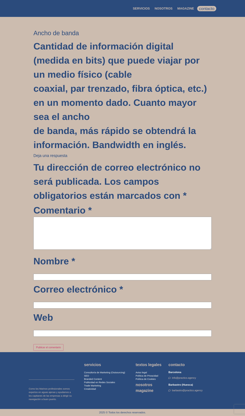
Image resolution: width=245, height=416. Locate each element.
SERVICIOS (141, 8)
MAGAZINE (185, 8)
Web (43, 317)
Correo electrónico (78, 289)
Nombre (54, 261)
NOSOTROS (163, 8)
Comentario (62, 210)
